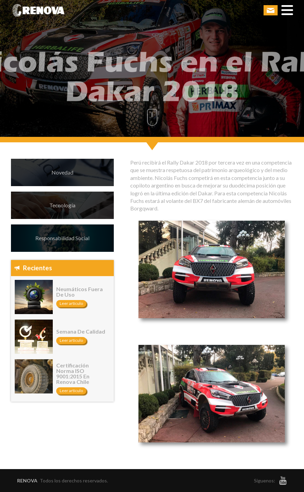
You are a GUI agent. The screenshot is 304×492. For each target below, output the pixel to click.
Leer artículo (71, 303)
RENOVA (27, 480)
